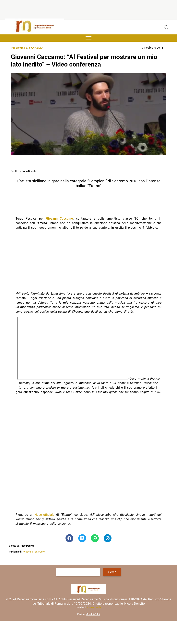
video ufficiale (44, 515)
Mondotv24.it (93, 614)
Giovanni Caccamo (59, 218)
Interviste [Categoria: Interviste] (19, 47)
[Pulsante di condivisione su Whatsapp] (95, 538)
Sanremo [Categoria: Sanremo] (36, 47)
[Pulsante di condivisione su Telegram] (108, 538)
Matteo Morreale (94, 607)
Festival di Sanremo (34, 551)
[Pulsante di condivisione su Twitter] (82, 538)
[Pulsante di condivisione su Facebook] (69, 538)
